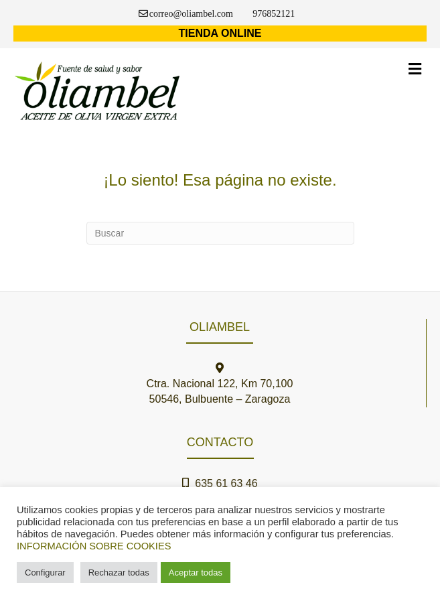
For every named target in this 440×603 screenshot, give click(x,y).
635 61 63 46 (223, 483)
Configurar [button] (45, 572)
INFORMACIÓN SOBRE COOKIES (94, 546)
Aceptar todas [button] (195, 572)
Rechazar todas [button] (118, 572)
